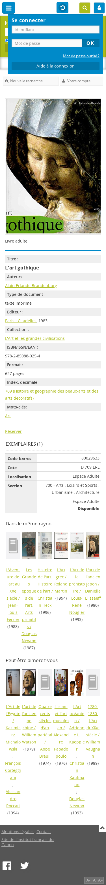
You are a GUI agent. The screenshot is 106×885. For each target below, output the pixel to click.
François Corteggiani (13, 770)
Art (8, 415)
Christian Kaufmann (77, 773)
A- (88, 880)
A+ (100, 880)
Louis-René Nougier (77, 605)
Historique (62, 8)
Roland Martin (61, 587)
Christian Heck (45, 601)
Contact (43, 831)
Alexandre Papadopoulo (61, 745)
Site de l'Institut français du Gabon (27, 842)
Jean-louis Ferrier (13, 612)
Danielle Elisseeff (93, 594)
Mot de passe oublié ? (81, 56)
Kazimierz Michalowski (13, 738)
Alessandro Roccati (13, 798)
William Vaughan (93, 749)
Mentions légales (17, 831)
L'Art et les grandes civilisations (35, 338)
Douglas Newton (29, 637)
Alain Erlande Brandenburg (31, 285)
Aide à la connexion (55, 66)
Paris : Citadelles (20, 320)
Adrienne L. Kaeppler (77, 738)
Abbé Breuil (45, 752)
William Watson (29, 738)
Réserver (13, 431)
